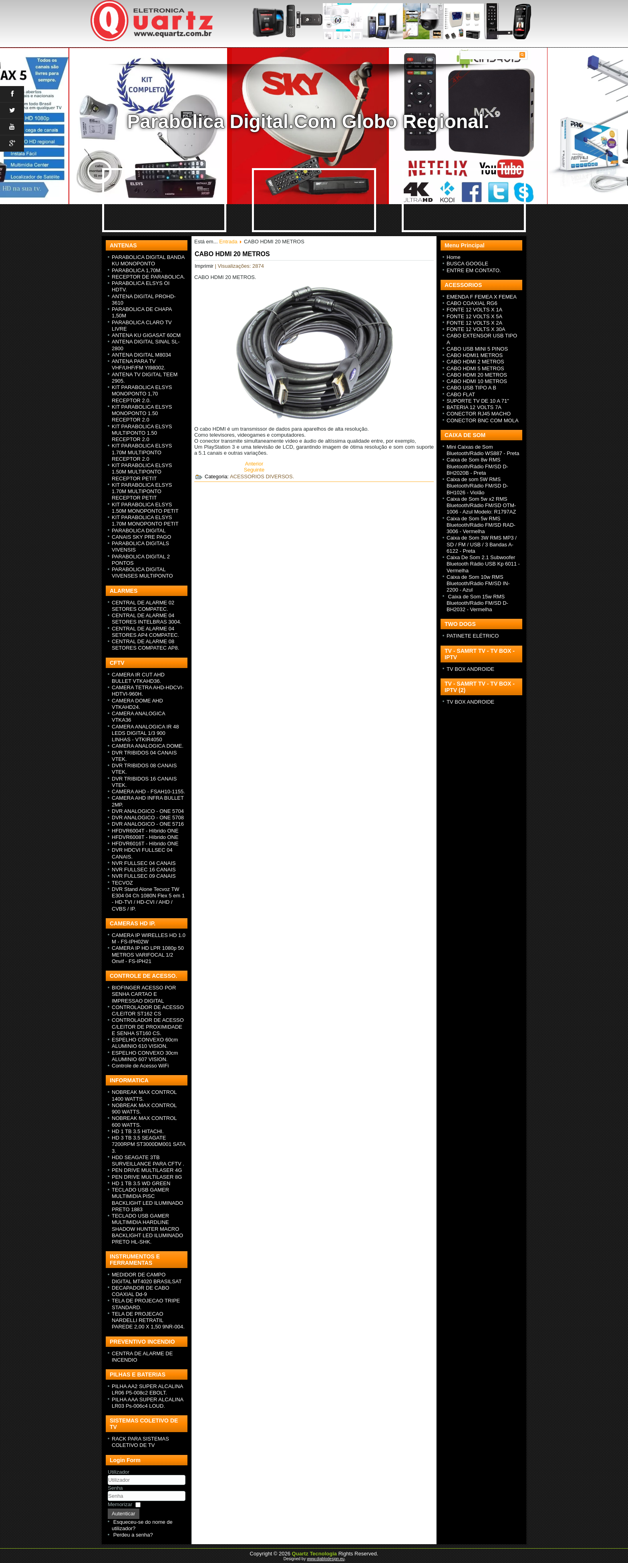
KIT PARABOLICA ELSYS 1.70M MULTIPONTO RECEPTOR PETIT (142, 491)
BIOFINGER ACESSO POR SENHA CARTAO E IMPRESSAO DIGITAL (144, 994)
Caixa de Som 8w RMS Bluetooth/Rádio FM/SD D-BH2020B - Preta (477, 466)
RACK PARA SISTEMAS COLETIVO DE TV (140, 1442)
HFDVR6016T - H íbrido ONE (145, 844)
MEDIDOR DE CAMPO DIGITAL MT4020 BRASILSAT (147, 1278)
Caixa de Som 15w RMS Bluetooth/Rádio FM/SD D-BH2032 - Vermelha (477, 603)
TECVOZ (122, 883)
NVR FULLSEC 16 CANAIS (144, 870)
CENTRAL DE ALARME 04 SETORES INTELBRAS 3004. (146, 618)
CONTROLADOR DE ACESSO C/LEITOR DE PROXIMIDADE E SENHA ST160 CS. (148, 1026)
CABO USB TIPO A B (471, 388)
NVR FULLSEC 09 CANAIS (144, 876)
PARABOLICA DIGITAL (139, 531)
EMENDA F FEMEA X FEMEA (482, 297)
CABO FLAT (461, 394)
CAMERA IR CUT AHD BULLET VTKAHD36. (138, 678)
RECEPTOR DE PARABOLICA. (148, 277)
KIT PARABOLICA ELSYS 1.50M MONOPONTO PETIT (145, 508)
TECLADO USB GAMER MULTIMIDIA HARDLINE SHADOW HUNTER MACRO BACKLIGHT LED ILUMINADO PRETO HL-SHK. (147, 1229)
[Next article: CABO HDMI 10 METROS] (254, 470)
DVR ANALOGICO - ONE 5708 (148, 818)
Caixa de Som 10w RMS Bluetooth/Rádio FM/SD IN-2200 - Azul (478, 583)
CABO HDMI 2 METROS (475, 362)
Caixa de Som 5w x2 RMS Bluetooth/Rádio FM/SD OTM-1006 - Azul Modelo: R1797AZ (481, 505)
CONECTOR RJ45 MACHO (479, 414)
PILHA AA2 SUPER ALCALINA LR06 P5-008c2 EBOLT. (147, 1389)
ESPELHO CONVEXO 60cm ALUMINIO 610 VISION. (145, 1043)
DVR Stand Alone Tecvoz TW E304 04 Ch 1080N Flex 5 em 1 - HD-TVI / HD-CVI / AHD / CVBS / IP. (148, 899)
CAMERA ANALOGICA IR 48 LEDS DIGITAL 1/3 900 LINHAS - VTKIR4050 (145, 733)
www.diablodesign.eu (325, 1559)
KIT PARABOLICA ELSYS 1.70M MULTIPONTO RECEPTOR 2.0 (142, 452)
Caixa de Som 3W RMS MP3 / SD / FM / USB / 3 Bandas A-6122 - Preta (482, 544)
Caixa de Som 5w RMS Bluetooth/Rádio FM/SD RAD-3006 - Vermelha (481, 525)
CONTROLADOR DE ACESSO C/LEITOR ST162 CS (148, 1010)
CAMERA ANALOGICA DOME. (147, 746)
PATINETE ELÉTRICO (473, 636)
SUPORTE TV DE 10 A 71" (478, 401)
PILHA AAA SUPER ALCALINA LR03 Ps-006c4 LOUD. (147, 1402)
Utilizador (118, 1472)
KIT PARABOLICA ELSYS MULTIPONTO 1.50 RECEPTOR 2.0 (142, 433)
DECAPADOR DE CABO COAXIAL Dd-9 (140, 1291)
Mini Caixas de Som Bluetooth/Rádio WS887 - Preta (483, 450)
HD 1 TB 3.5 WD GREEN (141, 1183)
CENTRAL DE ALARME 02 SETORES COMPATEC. (143, 606)
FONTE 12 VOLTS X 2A (474, 323)
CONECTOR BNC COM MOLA (483, 420)
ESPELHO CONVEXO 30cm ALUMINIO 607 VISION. (145, 1056)
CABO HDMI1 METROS (475, 355)
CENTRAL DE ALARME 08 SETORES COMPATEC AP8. (145, 644)
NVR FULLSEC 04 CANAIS (144, 863)
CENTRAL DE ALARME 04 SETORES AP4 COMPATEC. (145, 632)
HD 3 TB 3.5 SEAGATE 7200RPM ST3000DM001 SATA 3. (148, 1144)
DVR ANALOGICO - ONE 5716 (148, 824)
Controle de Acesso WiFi (140, 1066)
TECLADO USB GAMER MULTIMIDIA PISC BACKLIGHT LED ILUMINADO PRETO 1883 (147, 1199)
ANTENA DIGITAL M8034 (141, 355)
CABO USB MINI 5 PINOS (477, 349)
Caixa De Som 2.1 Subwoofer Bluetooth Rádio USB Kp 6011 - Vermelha (483, 564)
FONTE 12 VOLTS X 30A (476, 329)
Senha (115, 1488)
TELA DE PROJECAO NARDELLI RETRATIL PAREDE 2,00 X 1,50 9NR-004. (148, 1320)
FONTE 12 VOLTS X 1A (474, 310)
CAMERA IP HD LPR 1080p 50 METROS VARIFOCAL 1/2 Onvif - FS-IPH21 (148, 954)
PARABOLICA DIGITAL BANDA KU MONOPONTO (148, 260)
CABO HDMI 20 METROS (232, 254)
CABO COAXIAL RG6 (472, 303)
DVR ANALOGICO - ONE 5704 (148, 811)
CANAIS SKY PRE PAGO (141, 537)
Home (454, 257)
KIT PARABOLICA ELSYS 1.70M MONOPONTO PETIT (145, 520)
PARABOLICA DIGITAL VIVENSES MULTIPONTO (142, 572)
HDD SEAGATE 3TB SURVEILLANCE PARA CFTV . (148, 1160)
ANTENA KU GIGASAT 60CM (146, 335)
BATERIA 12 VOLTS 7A (474, 407)
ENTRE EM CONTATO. (474, 270)
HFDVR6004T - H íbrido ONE (145, 831)
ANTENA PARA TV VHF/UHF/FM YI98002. (138, 364)
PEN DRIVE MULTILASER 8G (147, 1177)
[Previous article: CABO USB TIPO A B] (254, 464)
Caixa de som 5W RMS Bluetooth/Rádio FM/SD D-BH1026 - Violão (477, 486)
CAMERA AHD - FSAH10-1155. (148, 792)
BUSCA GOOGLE (467, 264)
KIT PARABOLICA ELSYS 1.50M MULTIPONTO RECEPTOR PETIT (142, 472)
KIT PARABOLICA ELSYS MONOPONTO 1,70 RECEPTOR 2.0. (142, 393)
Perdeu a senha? (133, 1535)
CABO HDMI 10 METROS (477, 381)
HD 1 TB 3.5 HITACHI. (138, 1131)
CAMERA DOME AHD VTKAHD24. (137, 704)
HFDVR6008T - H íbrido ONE (145, 837)
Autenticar (123, 1514)
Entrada (228, 242)
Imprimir (205, 266)
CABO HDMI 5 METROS (475, 368)
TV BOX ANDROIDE (470, 669)
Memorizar (120, 1504)
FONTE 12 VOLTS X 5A (474, 316)
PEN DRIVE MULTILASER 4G (147, 1170)
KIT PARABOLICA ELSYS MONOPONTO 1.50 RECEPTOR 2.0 (142, 413)
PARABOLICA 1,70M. (137, 270)
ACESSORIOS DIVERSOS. (262, 477)
